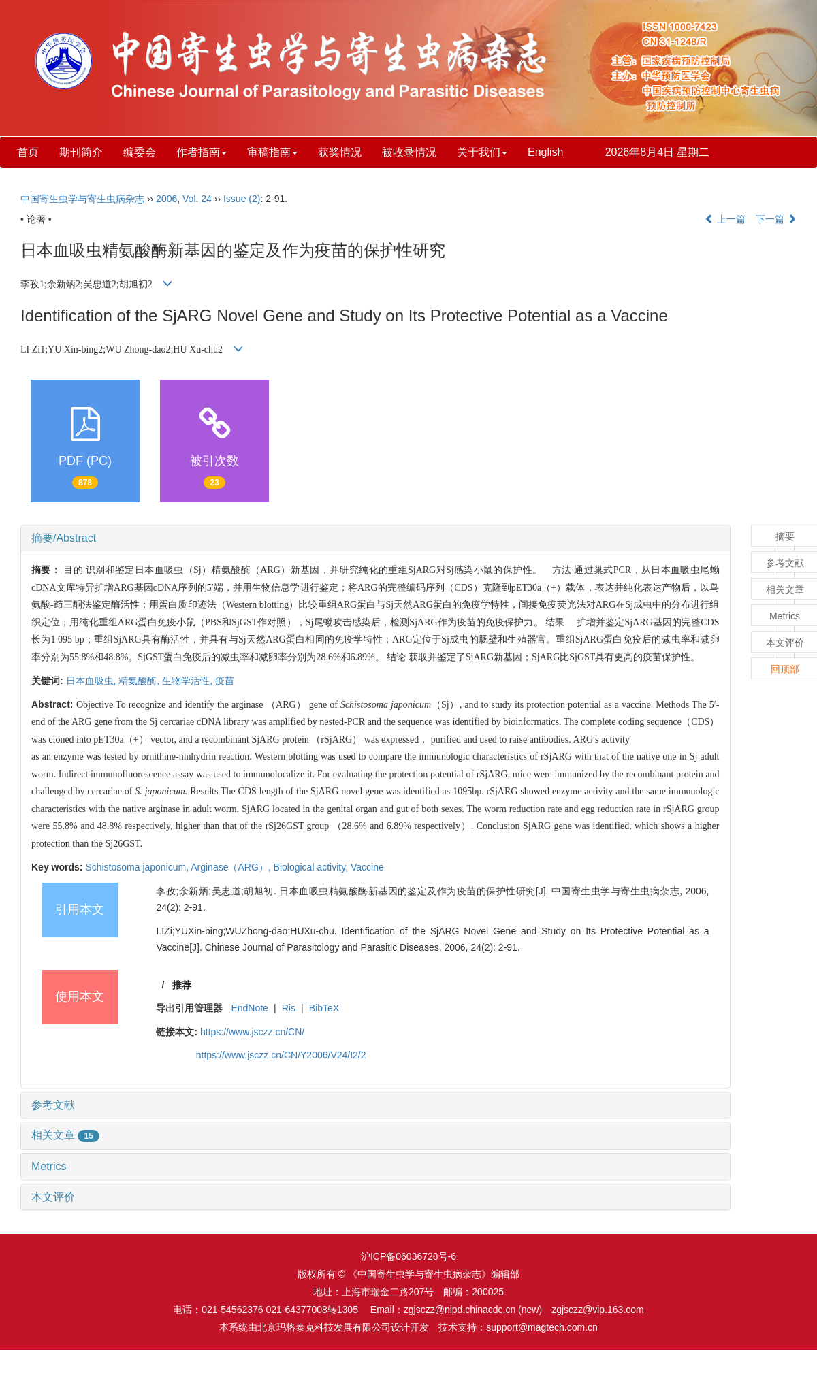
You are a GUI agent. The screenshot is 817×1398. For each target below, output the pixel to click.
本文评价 (53, 1197)
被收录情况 (409, 152)
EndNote (249, 1008)
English (545, 152)
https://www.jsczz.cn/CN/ (252, 1031)
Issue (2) (241, 198)
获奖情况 (340, 152)
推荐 (181, 984)
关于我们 (482, 152)
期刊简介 (81, 152)
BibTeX (324, 1008)
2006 (166, 198)
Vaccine (367, 867)
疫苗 (224, 680)
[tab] (375, 538)
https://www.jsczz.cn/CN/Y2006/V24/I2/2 (281, 1055)
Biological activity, (312, 867)
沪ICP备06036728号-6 (408, 1256)
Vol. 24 (197, 198)
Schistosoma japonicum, (138, 867)
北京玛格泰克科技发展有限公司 (324, 1327)
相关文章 (65, 1135)
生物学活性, (188, 680)
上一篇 (725, 219)
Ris (288, 1008)
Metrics (49, 1166)
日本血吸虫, (92, 680)
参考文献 (53, 1105)
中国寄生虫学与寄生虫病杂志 (82, 198)
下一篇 (776, 219)
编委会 (139, 152)
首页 (28, 152)
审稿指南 (272, 152)
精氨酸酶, (140, 680)
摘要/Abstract (63, 538)
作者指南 (201, 152)
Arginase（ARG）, (232, 867)
